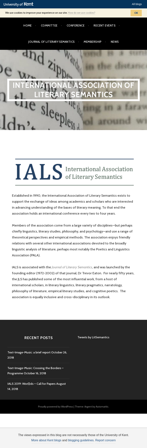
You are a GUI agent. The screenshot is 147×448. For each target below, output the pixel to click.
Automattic (102, 406)
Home (27, 25)
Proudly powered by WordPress (55, 406)
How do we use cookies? (81, 12)
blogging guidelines (81, 440)
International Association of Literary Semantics (73, 90)
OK (136, 13)
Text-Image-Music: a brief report (28, 352)
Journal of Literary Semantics (51, 41)
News (115, 41)
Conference (76, 25)
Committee (49, 25)
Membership (93, 41)
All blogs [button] (137, 4)
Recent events (104, 25)
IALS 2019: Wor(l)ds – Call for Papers (31, 383)
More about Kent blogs (46, 440)
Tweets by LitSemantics (93, 337)
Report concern (105, 440)
